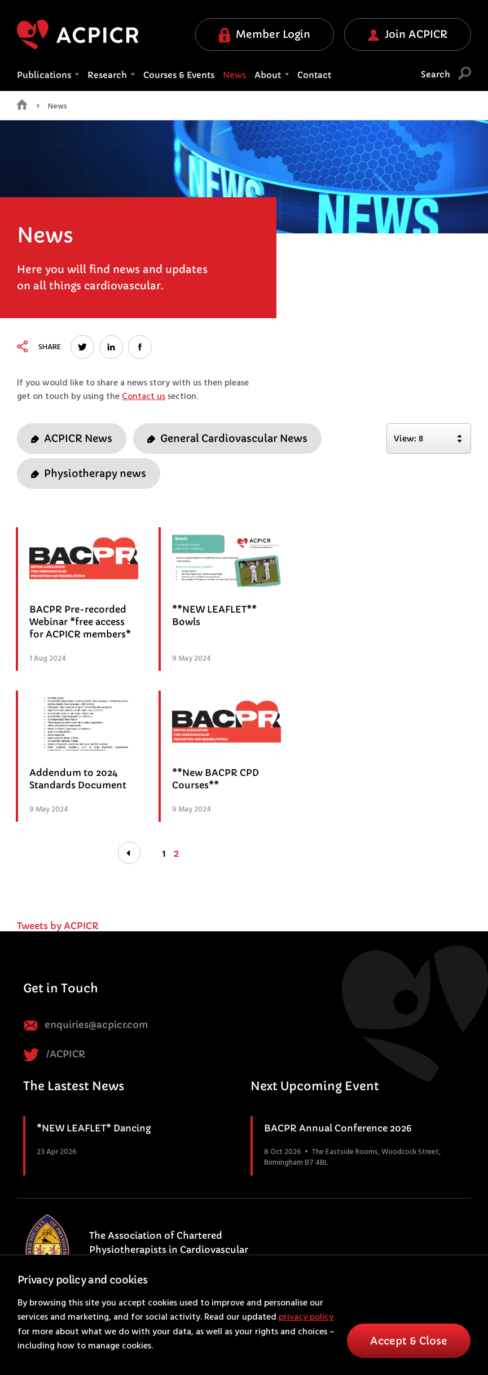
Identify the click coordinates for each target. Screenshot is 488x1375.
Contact (314, 75)
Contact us (143, 396)
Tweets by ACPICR (58, 925)
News (234, 75)
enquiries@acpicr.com (85, 1025)
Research (111, 75)
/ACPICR (54, 1054)
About (271, 75)
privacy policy (306, 1317)
